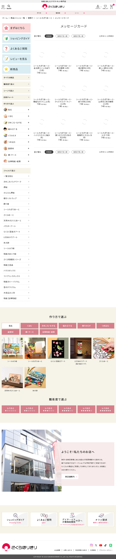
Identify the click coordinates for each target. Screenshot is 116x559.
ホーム (5, 18)
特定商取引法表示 (81, 550)
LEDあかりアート (10, 237)
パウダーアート (10, 226)
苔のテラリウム (10, 287)
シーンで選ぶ (9, 90)
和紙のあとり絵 (10, 253)
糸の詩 (6, 242)
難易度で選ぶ (9, 84)
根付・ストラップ (10, 198)
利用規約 (93, 550)
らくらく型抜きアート (12, 231)
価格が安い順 (62, 36)
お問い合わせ (68, 550)
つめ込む (10, 142)
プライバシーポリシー (106, 550)
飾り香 (6, 203)
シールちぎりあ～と (44, 18)
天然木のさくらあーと (12, 220)
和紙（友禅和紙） (10, 298)
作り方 (39, 13)
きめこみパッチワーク (12, 181)
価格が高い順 (78, 36)
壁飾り (30, 18)
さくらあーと (9, 215)
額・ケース (10, 155)
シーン (77, 13)
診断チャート (9, 97)
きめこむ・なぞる (13, 122)
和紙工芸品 (8, 265)
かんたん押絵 (9, 192)
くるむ (8, 116)
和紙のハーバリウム (12, 281)
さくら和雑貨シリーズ (12, 259)
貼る (8, 109)
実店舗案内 (70, 476)
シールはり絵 (9, 248)
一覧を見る (8, 176)
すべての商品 (9, 77)
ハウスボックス (10, 270)
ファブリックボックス (12, 276)
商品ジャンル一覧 (18, 18)
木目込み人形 (9, 292)
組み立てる (10, 129)
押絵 (5, 187)
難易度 (58, 13)
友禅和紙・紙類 (12, 161)
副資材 (9, 148)
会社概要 (57, 550)
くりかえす (10, 135)
